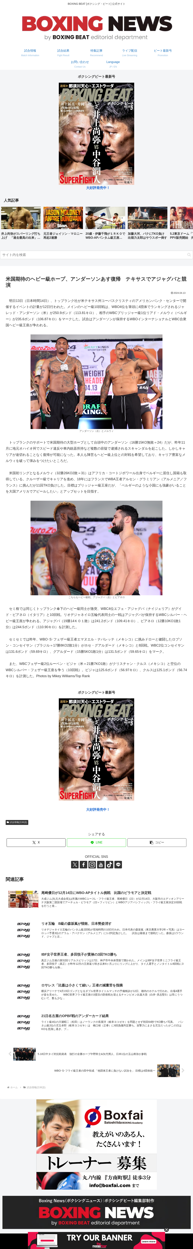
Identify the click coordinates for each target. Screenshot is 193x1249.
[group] (21, 224)
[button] (186, 224)
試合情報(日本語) (17, 822)
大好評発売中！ (98, 188)
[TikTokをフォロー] (109, 864)
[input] (96, 255)
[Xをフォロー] (75, 864)
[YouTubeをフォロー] (101, 864)
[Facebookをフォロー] (83, 864)
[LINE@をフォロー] (118, 864)
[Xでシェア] (36, 842)
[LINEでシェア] (96, 842)
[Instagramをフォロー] (92, 864)
